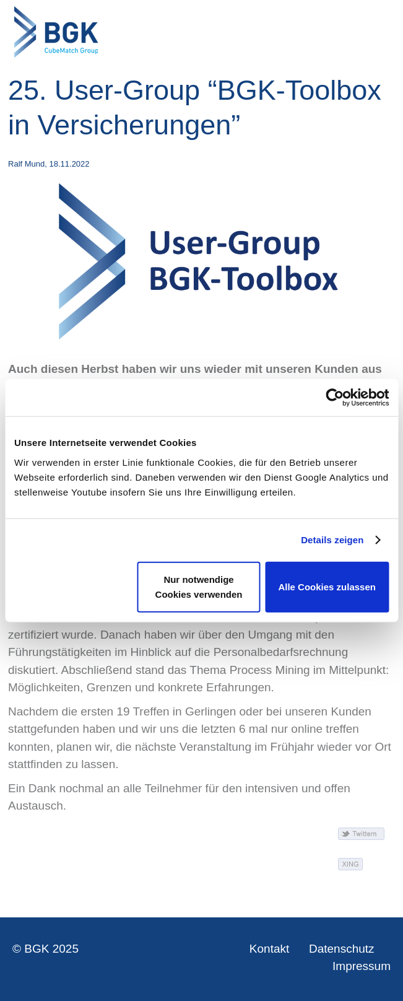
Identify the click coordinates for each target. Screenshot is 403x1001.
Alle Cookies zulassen (327, 586)
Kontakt (269, 948)
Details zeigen (332, 540)
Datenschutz (342, 948)
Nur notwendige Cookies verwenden (199, 586)
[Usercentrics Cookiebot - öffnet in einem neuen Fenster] (334, 397)
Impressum (361, 966)
